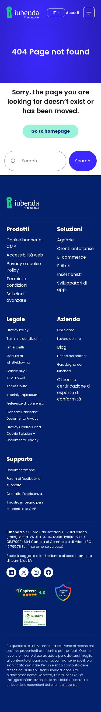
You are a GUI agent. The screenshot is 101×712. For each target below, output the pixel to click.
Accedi (72, 12)
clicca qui (70, 684)
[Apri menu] (89, 12)
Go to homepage (50, 131)
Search (82, 161)
